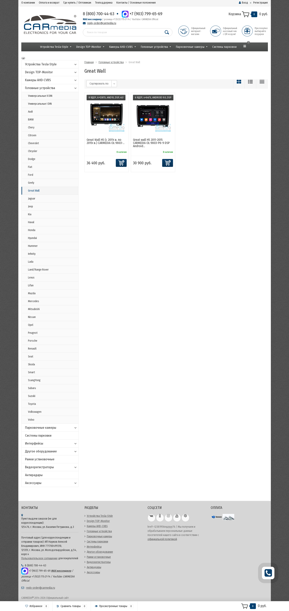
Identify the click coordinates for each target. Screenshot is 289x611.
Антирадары (34, 475)
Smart (31, 372)
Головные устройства (154, 47)
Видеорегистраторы (51, 467)
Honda (31, 230)
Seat (30, 356)
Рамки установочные (39, 459)
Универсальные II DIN (40, 96)
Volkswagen (34, 412)
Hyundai (32, 238)
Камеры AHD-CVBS (121, 47)
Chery (31, 127)
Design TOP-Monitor (88, 47)
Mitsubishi (34, 309)
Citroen (32, 135)
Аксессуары (51, 483)
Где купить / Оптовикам (77, 2)
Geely (31, 182)
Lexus (31, 277)
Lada (30, 261)
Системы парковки (224, 47)
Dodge (31, 159)
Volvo (31, 419)
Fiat (30, 167)
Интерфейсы (51, 443)
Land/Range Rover (38, 269)
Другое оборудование (51, 451)
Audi (30, 111)
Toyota (32, 404)
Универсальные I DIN (40, 103)
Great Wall (33, 190)
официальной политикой (162, 539)
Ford (30, 175)
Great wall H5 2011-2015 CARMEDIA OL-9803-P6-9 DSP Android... (151, 143)
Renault (32, 348)
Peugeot (32, 333)
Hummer (33, 246)
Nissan (32, 317)
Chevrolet (33, 143)
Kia (29, 214)
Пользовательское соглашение (39, 558)
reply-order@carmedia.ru (101, 23)
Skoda (31, 364)
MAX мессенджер (92, 19)
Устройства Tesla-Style (54, 47)
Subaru (32, 388)
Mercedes (33, 301)
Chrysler (32, 151)
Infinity (32, 254)
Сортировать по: (99, 83)
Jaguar (31, 198)
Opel (30, 325)
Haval (31, 222)
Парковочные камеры (190, 47)
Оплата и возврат (49, 2)
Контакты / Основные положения (136, 2)
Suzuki (31, 396)
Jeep (30, 206)
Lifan (31, 285)
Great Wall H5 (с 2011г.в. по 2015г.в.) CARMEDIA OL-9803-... (105, 141)
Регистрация (260, 2)
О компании (28, 2)
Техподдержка (103, 2)
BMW (31, 119)
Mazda (32, 293)
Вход (243, 2)
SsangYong (34, 380)
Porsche (32, 340)
